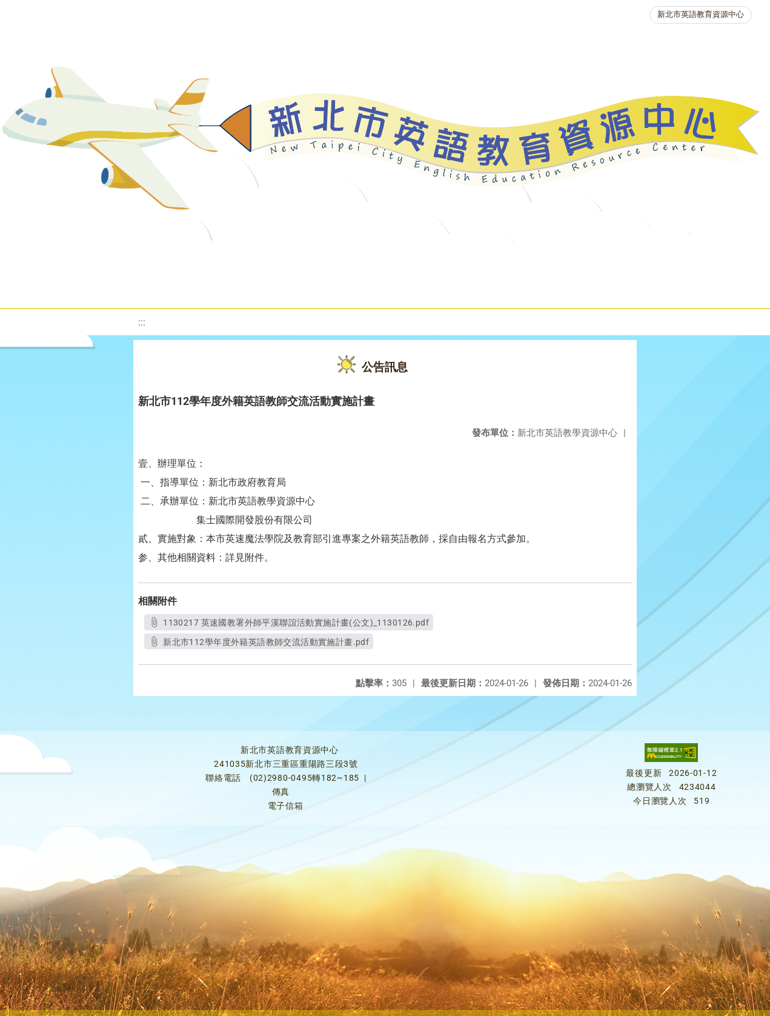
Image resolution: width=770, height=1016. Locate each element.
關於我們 (86, 257)
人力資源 (669, 257)
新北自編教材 (371, 257)
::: (141, 322)
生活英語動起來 (305, 287)
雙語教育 (390, 287)
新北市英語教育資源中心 (700, 14)
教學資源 (290, 257)
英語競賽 (596, 257)
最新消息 (159, 257)
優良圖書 (451, 257)
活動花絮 (463, 287)
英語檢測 (524, 257)
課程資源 (217, 257)
